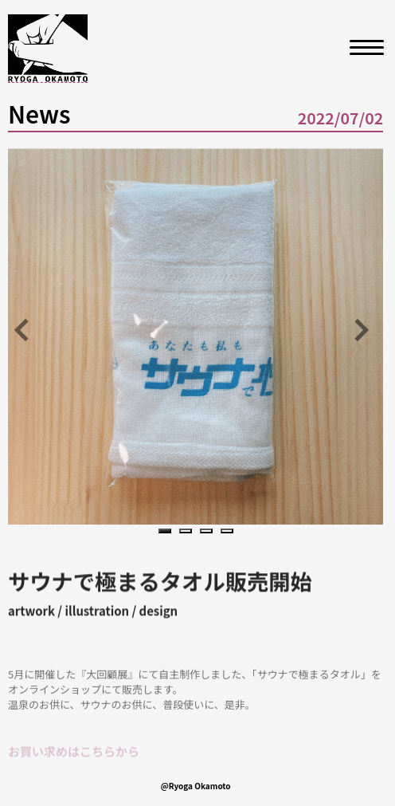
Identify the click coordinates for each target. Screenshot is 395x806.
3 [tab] (209, 532)
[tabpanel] (196, 336)
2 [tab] (188, 532)
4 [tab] (230, 532)
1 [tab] (167, 532)
